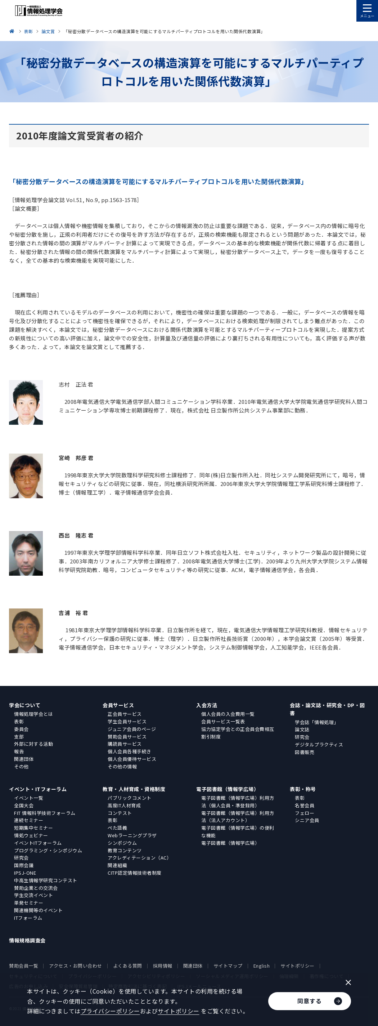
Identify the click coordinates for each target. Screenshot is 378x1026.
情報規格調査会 (27, 940)
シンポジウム (122, 842)
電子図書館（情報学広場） (227, 789)
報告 (19, 751)
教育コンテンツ (125, 850)
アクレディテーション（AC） (139, 857)
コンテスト (120, 812)
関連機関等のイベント (38, 910)
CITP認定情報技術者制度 (135, 872)
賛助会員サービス (127, 736)
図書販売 (304, 752)
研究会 (302, 736)
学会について (24, 705)
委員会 (21, 729)
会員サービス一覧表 (223, 721)
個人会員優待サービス (132, 758)
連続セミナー (28, 820)
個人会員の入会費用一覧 (228, 713)
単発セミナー (28, 902)
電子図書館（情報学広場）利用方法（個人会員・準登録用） (237, 801)
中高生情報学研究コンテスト (45, 880)
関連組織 (117, 865)
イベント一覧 (28, 797)
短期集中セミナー (33, 827)
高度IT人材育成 (124, 805)
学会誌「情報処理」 (317, 722)
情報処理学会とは (33, 713)
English (261, 965)
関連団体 (23, 758)
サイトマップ (228, 965)
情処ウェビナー (31, 835)
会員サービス (118, 705)
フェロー (304, 812)
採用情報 (162, 965)
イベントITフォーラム (38, 842)
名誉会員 (304, 805)
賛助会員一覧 (23, 965)
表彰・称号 (303, 789)
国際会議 (23, 865)
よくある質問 (127, 965)
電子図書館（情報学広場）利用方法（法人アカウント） (237, 816)
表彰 (19, 721)
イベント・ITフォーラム (38, 789)
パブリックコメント (130, 797)
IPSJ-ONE (25, 872)
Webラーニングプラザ (132, 835)
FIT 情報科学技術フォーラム (45, 812)
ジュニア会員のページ (132, 729)
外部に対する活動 (33, 743)
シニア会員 (307, 820)
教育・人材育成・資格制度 (134, 789)
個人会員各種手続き (130, 751)
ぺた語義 (117, 827)
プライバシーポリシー (110, 1011)
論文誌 (302, 729)
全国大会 (23, 805)
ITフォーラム (28, 917)
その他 (21, 766)
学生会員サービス (127, 721)
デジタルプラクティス (319, 744)
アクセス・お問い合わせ (75, 965)
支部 (19, 736)
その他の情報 (122, 766)
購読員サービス (125, 743)
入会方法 (206, 705)
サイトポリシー (297, 965)
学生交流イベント (33, 895)
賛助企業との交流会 (36, 887)
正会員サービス (125, 713)
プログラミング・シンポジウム (48, 850)
